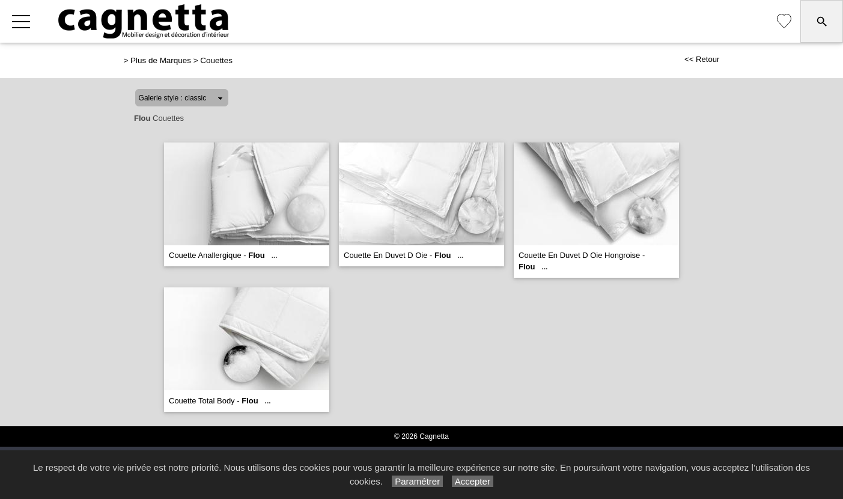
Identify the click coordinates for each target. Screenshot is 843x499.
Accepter (472, 481)
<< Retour (702, 59)
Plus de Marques (160, 60)
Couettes (216, 60)
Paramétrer (417, 481)
